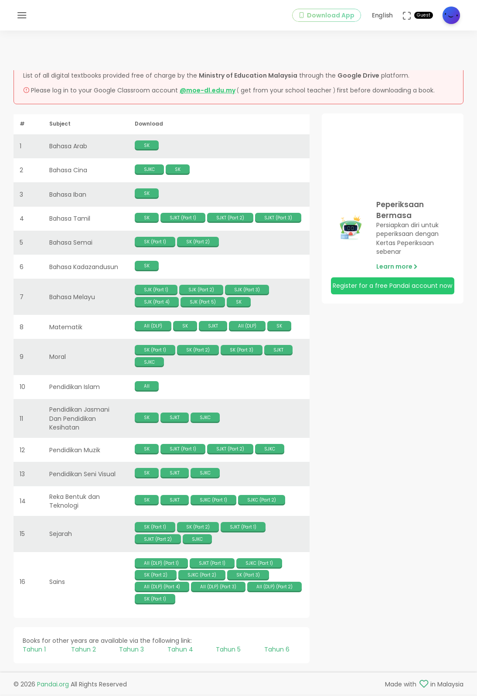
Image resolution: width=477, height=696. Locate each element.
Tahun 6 (277, 650)
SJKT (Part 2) (230, 219)
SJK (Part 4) (157, 303)
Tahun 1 (34, 650)
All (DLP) (153, 327)
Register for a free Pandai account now (392, 287)
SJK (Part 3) (247, 291)
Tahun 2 (83, 650)
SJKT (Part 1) (183, 219)
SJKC (149, 171)
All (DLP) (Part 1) (161, 564)
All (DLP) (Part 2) (274, 588)
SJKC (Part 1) (213, 501)
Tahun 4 (180, 650)
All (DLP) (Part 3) (218, 588)
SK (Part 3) (241, 351)
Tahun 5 (228, 650)
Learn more (397, 267)
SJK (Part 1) (156, 291)
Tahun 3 (131, 650)
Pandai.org (53, 685)
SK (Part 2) (198, 243)
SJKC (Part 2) (261, 501)
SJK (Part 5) (203, 303)
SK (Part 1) (155, 243)
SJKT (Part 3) (278, 219)
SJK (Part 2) (201, 291)
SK (147, 146)
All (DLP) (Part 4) (162, 588)
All (147, 387)
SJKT (213, 327)
